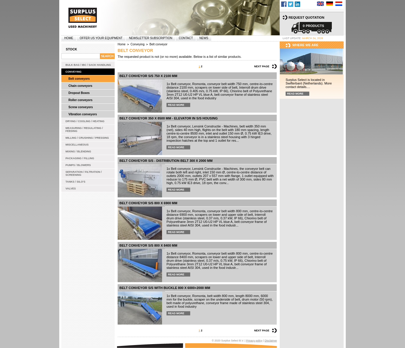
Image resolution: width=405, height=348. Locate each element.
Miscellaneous (77, 144)
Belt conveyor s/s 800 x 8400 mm (148, 245)
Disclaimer (271, 340)
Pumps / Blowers (78, 165)
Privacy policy (254, 340)
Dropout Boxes (79, 93)
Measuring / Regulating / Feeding (84, 130)
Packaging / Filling (79, 158)
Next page (261, 66)
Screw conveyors (80, 107)
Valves (70, 188)
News (203, 38)
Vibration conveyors (82, 114)
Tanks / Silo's (75, 181)
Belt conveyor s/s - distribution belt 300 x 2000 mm (165, 160)
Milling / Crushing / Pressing (87, 137)
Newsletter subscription (150, 38)
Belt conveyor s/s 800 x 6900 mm (148, 203)
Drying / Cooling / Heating (85, 121)
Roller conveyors (80, 100)
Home (68, 38)
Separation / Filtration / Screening (83, 173)
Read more (176, 104)
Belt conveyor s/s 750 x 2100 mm (148, 76)
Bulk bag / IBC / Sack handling (88, 64)
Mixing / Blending (78, 151)
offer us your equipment (101, 38)
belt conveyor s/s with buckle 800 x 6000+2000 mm (164, 288)
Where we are (305, 45)
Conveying (73, 71)
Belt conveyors (79, 78)
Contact (186, 38)
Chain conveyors (80, 85)
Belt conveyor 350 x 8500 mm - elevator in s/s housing (168, 118)
